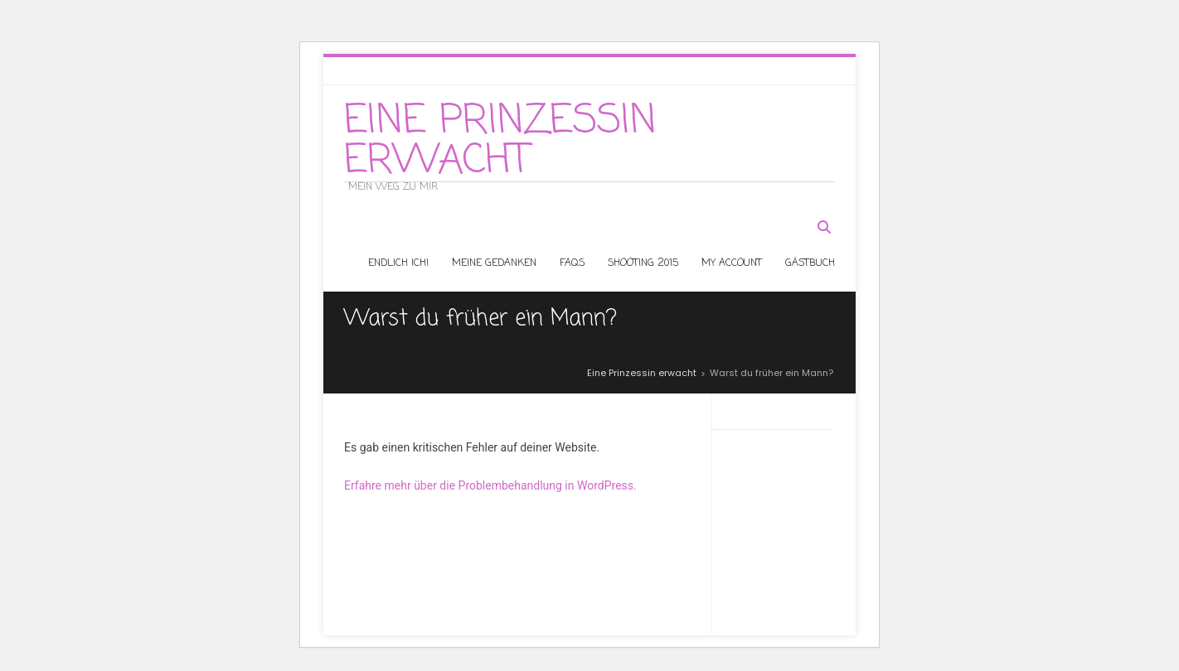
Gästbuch (810, 263)
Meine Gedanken (494, 263)
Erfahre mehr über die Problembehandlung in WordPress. (490, 485)
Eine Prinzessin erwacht (500, 141)
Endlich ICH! (398, 263)
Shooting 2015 (643, 263)
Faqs (572, 263)
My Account (731, 263)
